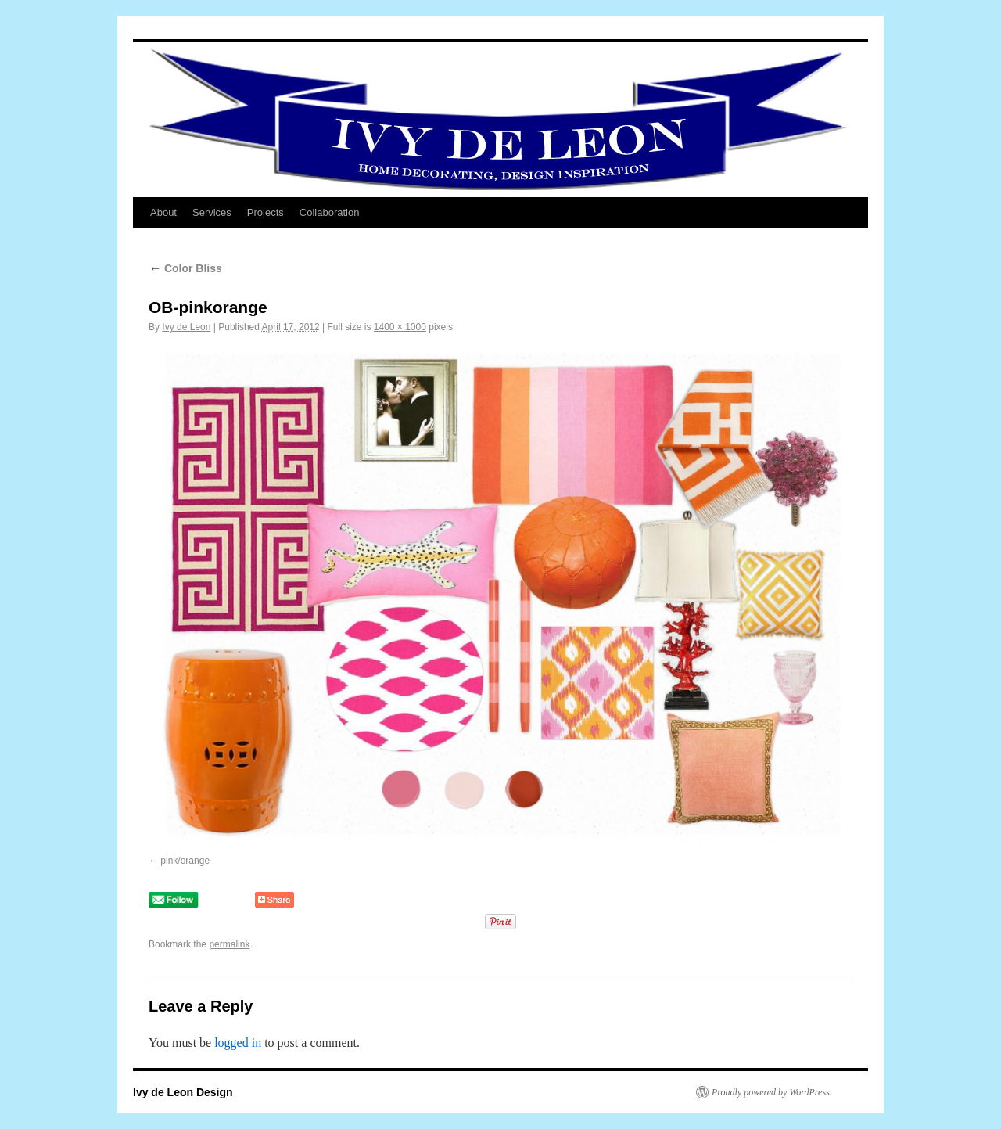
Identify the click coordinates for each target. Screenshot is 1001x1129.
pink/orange (185, 860)
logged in (237, 1042)
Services (211, 212)
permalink (229, 944)
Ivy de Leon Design (183, 1092)
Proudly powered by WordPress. (772, 1092)
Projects (265, 212)
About (163, 212)
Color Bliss (185, 268)
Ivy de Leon (186, 327)
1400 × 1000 (400, 327)
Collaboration (330, 212)
